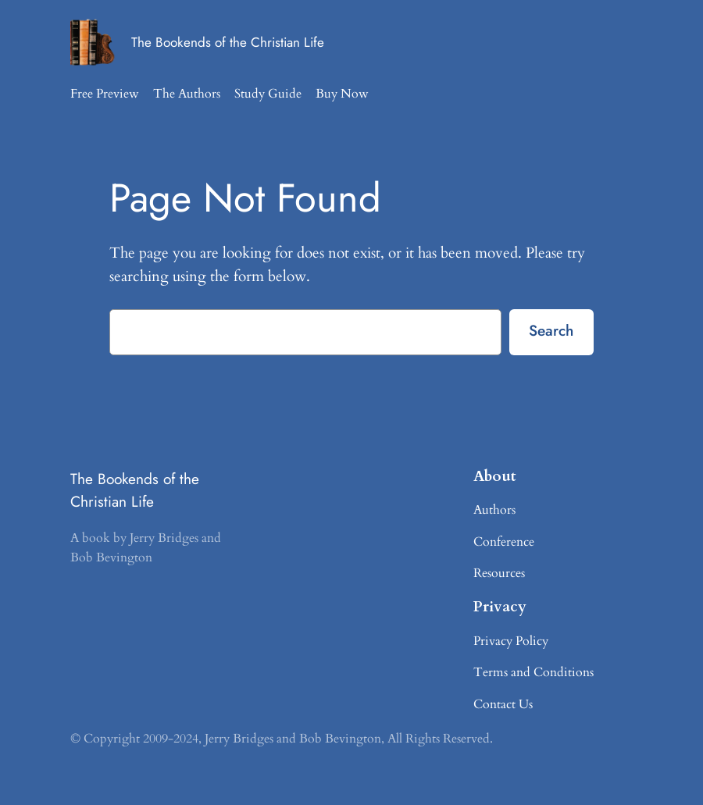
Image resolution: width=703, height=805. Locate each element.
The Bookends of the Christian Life (227, 42)
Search (551, 330)
